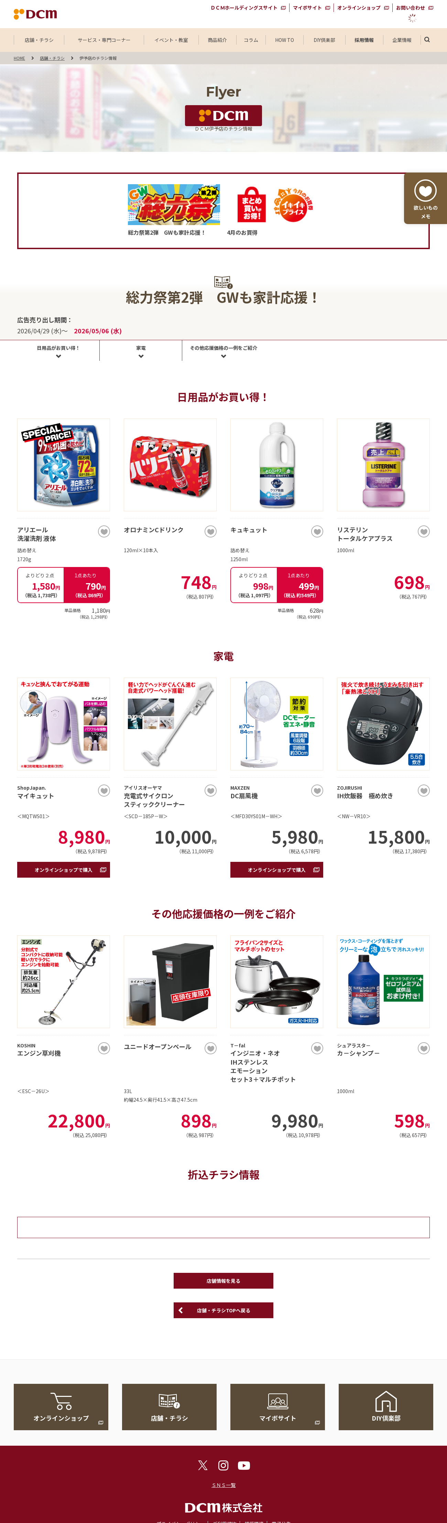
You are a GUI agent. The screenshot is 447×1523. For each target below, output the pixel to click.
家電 (141, 347)
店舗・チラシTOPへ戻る (223, 1310)
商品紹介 (217, 39)
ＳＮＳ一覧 (223, 1484)
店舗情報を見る (223, 1280)
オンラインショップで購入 (63, 869)
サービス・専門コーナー (104, 39)
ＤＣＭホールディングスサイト (243, 7)
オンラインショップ (359, 7)
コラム (251, 39)
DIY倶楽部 (324, 39)
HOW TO (284, 39)
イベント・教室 (171, 39)
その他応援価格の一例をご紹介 (223, 347)
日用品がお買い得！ (58, 347)
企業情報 (402, 39)
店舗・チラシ (39, 39)
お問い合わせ (410, 7)
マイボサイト (307, 7)
